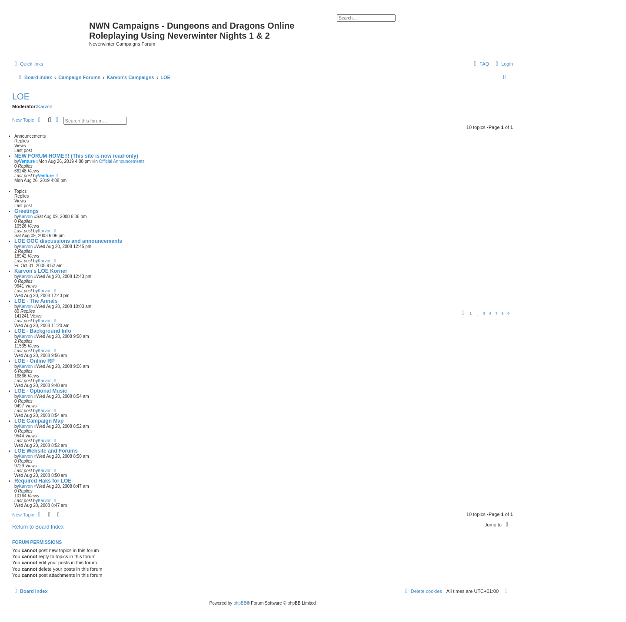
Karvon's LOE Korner (40, 271)
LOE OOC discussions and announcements (68, 241)
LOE (21, 96)
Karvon (44, 106)
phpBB (239, 603)
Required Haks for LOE (42, 481)
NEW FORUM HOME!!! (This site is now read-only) (76, 156)
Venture (27, 161)
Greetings (26, 211)
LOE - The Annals (36, 301)
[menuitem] (503, 64)
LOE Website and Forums (46, 451)
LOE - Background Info (42, 331)
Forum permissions (37, 542)
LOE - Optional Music (40, 391)
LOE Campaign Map (38, 421)
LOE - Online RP (34, 361)
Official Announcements (122, 161)
